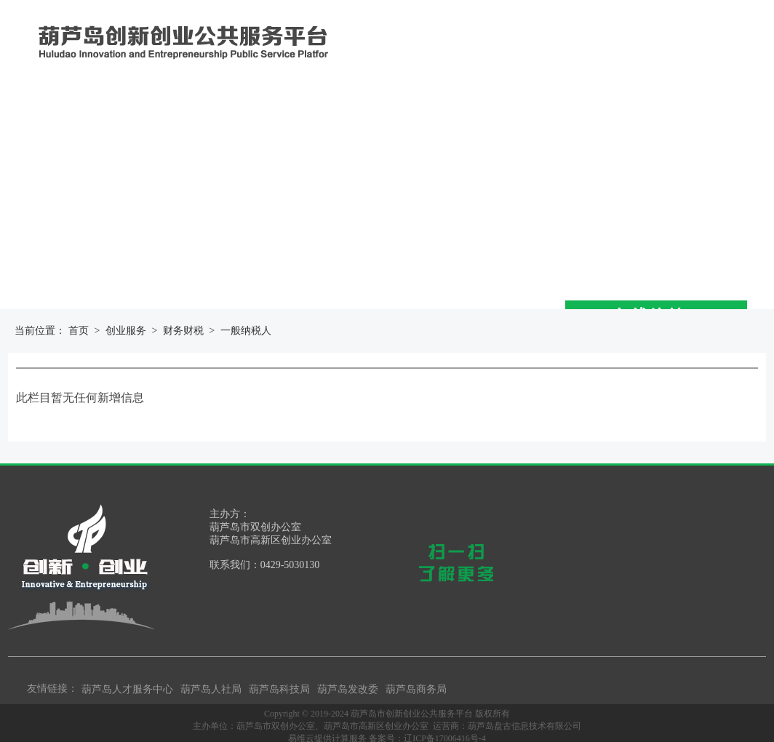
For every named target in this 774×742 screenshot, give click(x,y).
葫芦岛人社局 (211, 689)
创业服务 (125, 330)
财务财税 (183, 330)
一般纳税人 (245, 330)
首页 (78, 330)
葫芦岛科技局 (279, 689)
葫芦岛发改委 (347, 689)
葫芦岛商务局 (416, 689)
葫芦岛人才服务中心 (127, 689)
